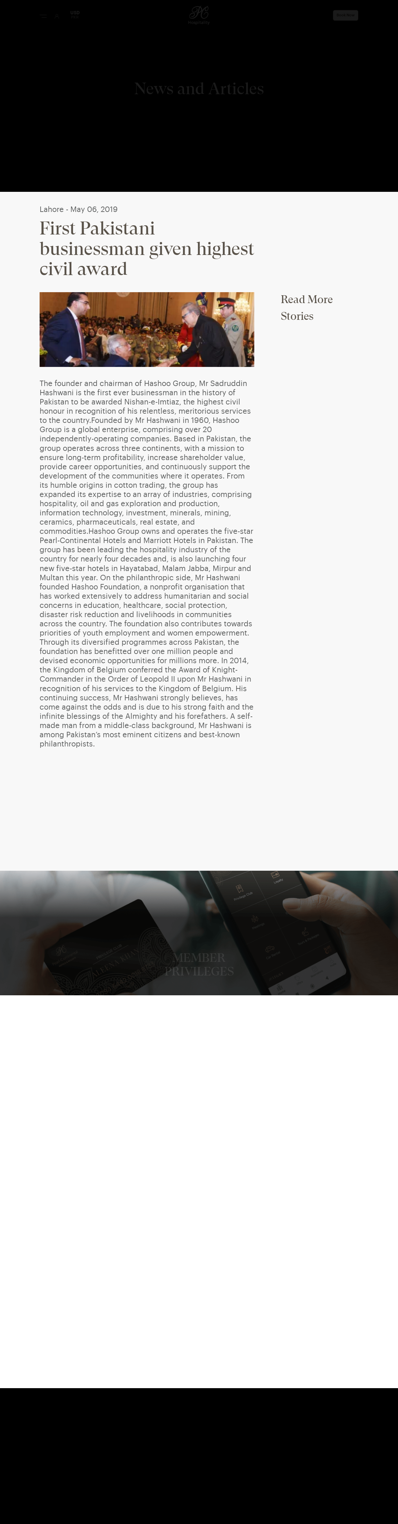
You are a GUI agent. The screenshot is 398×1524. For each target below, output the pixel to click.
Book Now (346, 15)
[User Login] (57, 16)
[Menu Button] (43, 16)
